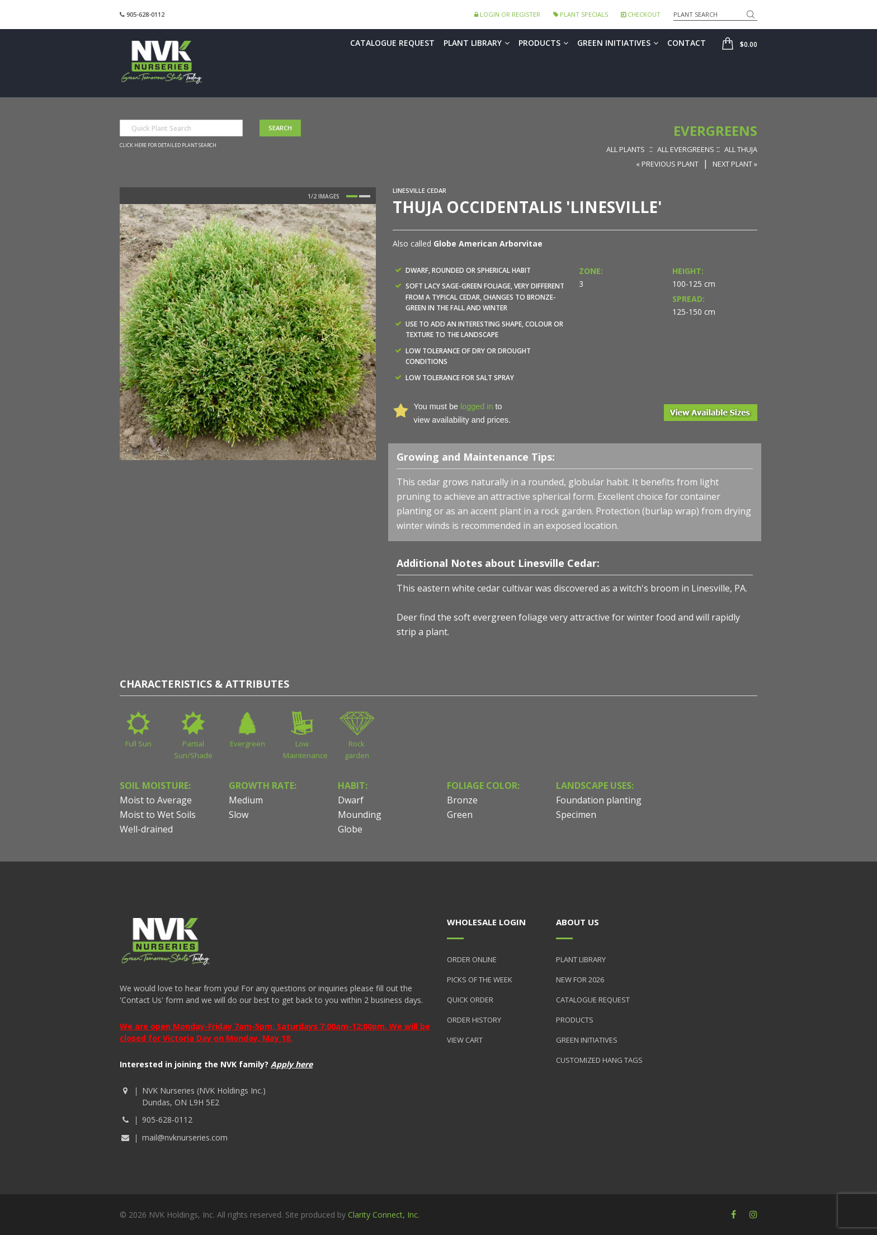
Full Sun (138, 744)
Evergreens (715, 130)
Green (460, 814)
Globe (350, 829)
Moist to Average (156, 800)
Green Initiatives (617, 42)
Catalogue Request (392, 42)
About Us (577, 922)
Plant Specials (580, 14)
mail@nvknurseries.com (185, 1137)
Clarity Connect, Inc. (383, 1214)
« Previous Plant (667, 164)
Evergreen (247, 744)
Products (543, 42)
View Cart (465, 1040)
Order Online (472, 959)
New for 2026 (580, 979)
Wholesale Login (486, 922)
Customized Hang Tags (599, 1060)
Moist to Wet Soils (158, 814)
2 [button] (364, 196)
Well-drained (146, 829)
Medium (246, 800)
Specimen (576, 814)
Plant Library (477, 42)
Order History (474, 1020)
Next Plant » (735, 164)
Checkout (641, 14)
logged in (476, 406)
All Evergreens (685, 149)
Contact (686, 42)
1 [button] (351, 196)
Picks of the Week (479, 979)
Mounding (359, 814)
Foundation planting (599, 800)
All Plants (625, 149)
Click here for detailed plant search (168, 145)
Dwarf (351, 800)
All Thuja (740, 149)
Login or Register (507, 14)
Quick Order (470, 1000)
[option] (248, 332)
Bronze (462, 800)
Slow (238, 814)
